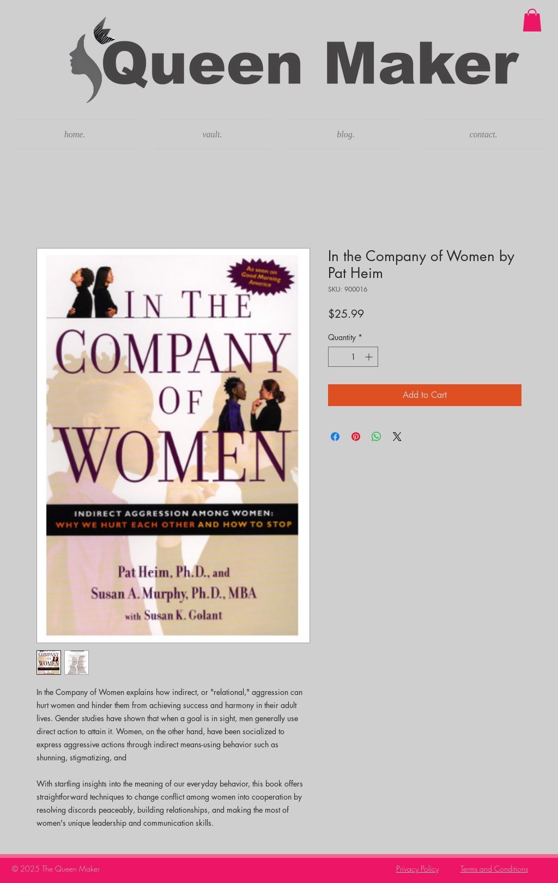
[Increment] (370, 356)
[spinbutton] (353, 356)
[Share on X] (397, 436)
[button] (532, 20)
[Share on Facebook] (335, 436)
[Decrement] (336, 356)
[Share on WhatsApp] (376, 436)
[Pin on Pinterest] (355, 436)
